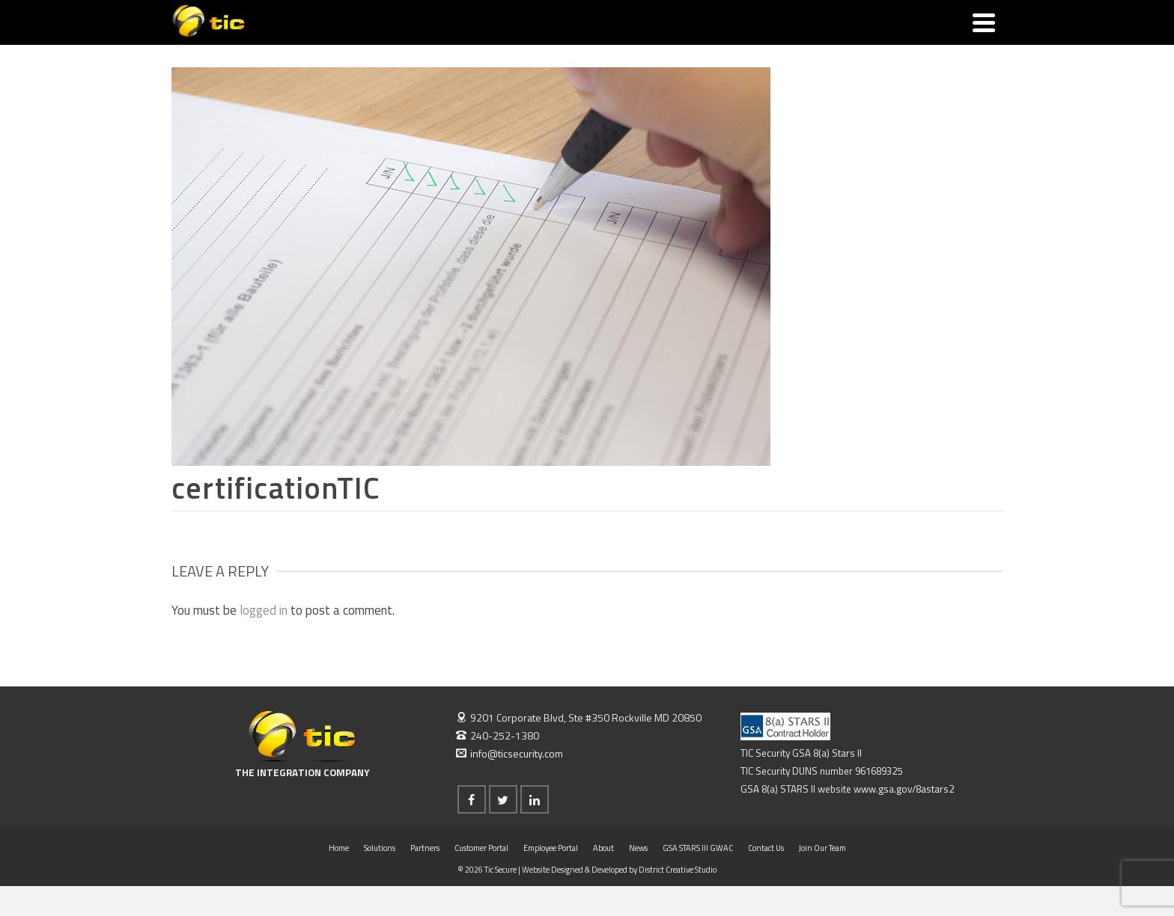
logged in (264, 610)
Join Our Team (822, 848)
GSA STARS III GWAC (698, 848)
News (638, 848)
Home (339, 848)
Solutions (379, 848)
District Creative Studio (678, 870)
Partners (425, 848)
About (603, 848)
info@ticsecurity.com (509, 753)
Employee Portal (550, 848)
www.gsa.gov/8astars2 (904, 788)
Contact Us (766, 848)
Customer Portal (481, 848)
